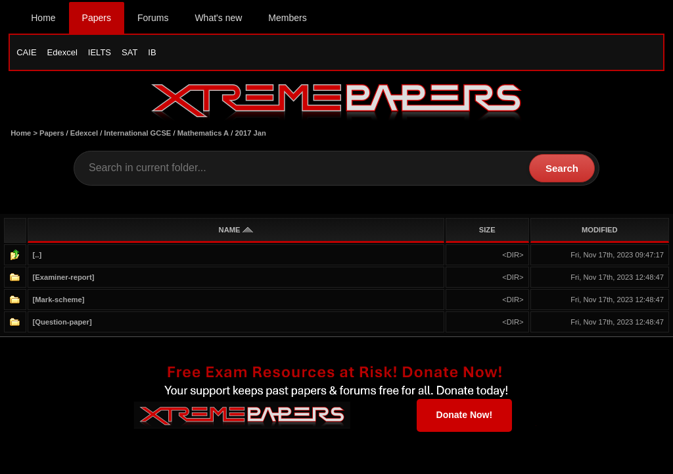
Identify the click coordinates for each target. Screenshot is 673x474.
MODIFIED (600, 230)
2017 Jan (250, 133)
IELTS (99, 52)
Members (287, 18)
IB (152, 52)
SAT (129, 52)
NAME (236, 230)
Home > (25, 133)
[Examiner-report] (64, 277)
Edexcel (62, 52)
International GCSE (137, 133)
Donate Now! (464, 414)
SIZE (487, 230)
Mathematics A (203, 133)
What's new (218, 18)
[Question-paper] (62, 322)
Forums (152, 18)
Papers (96, 18)
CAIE (26, 52)
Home (43, 18)
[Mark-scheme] (59, 299)
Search (561, 168)
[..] (37, 255)
